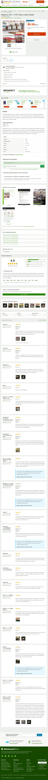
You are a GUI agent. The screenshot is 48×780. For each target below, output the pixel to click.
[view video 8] (43, 305)
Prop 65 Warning (18, 154)
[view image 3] (15, 305)
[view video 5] (26, 305)
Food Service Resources (18, 768)
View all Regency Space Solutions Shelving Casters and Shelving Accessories (29, 91)
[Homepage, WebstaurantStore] (24, 2)
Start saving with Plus (14, 743)
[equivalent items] (12, 249)
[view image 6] (32, 305)
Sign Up (39, 735)
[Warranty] (24, 197)
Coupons (15, 766)
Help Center (42, 762)
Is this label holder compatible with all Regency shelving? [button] (16, 176)
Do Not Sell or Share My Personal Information (37, 775)
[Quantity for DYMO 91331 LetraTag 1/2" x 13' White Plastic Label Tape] (30, 107)
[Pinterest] (15, 756)
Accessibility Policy (23, 775)
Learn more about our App (37, 743)
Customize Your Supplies (6, 766)
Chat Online (41, 767)
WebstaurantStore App (5, 765)
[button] (9, 45)
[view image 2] (10, 305)
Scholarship (29, 768)
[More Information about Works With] (7, 98)
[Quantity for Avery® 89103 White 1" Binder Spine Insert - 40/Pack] (3, 107)
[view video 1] (5, 305)
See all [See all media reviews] (44, 301)
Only (28, 22)
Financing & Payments (31, 766)
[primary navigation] (4, 2)
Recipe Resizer (4, 768)
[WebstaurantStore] (16, 749)
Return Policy (29, 771)
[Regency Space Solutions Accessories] (9, 216)
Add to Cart (6, 106)
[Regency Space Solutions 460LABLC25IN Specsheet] (9, 197)
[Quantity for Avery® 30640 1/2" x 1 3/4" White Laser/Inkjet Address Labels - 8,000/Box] (17, 107)
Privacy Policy (35, 169)
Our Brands (29, 763)
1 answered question (17, 18)
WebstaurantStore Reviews (19, 769)
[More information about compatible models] (15, 232)
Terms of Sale (3, 775)
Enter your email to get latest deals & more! (12, 735)
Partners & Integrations (5, 769)
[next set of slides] (46, 103)
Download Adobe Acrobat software (28, 226)
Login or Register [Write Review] (24, 294)
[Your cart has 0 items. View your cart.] (45, 2)
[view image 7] (37, 305)
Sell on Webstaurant (30, 769)
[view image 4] (21, 305)
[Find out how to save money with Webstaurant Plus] (16, 100)
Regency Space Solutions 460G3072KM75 (10, 238)
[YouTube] (5, 756)
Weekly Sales (16, 765)
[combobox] (24, 5)
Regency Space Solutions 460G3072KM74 (10, 240)
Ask (42, 166)
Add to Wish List (36, 39)
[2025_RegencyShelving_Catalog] (39, 197)
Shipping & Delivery (42, 768)
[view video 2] (23, 338)
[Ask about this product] (24, 166)
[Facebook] (9, 756)
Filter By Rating (35, 313)
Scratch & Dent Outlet (18, 763)
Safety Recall (16, 771)
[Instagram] (2, 756)
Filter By (18, 313)
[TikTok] (12, 756)
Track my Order (42, 764)
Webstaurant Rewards (5, 763)
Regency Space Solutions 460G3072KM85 (10, 235)
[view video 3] (29, 722)
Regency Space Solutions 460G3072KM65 (10, 242)
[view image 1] (17, 338)
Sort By (3, 313)
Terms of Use (29, 169)
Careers (28, 765)
